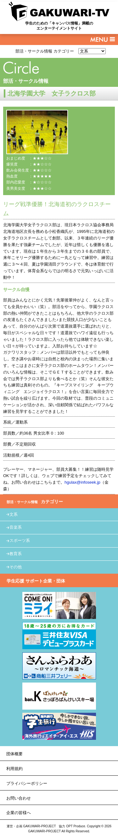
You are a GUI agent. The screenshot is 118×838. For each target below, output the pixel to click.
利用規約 (14, 768)
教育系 (15, 553)
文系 (13, 514)
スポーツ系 (19, 540)
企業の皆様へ (18, 812)
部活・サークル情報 (25, 81)
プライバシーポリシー (26, 783)
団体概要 (14, 753)
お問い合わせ (18, 798)
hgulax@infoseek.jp (82, 482)
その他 (15, 567)
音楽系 (15, 527)
